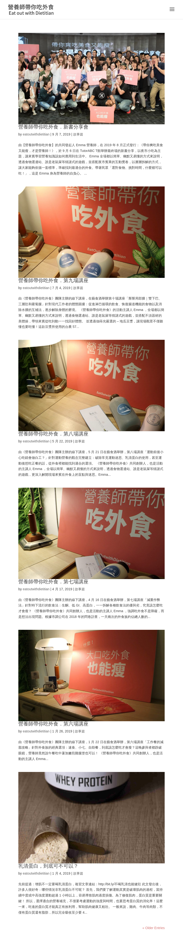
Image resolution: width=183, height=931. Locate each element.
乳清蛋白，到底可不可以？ (48, 866)
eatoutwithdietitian (36, 134)
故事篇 (78, 134)
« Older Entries (153, 928)
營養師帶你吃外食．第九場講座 (53, 280)
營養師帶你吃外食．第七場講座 (53, 581)
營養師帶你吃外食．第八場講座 (53, 433)
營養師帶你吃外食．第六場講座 (53, 723)
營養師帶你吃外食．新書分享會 (53, 127)
